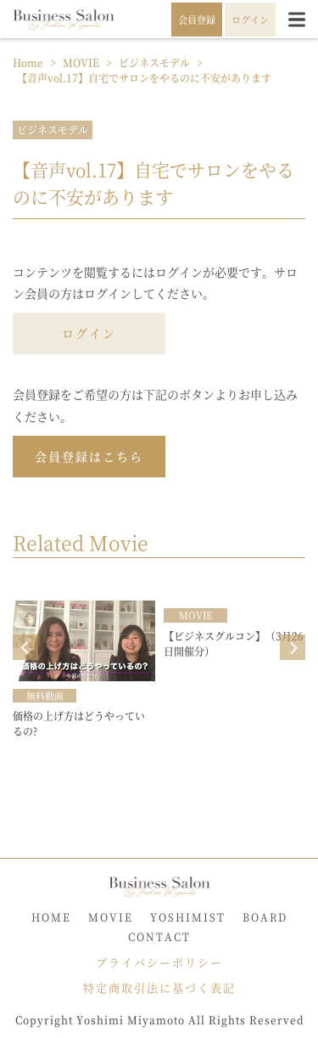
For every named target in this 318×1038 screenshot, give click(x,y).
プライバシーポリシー (159, 962)
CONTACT (159, 936)
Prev (25, 647)
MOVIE (110, 917)
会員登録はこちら (89, 456)
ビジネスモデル (52, 129)
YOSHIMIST (188, 917)
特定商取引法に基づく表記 (159, 987)
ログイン (89, 332)
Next (292, 647)
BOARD (265, 917)
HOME (51, 917)
